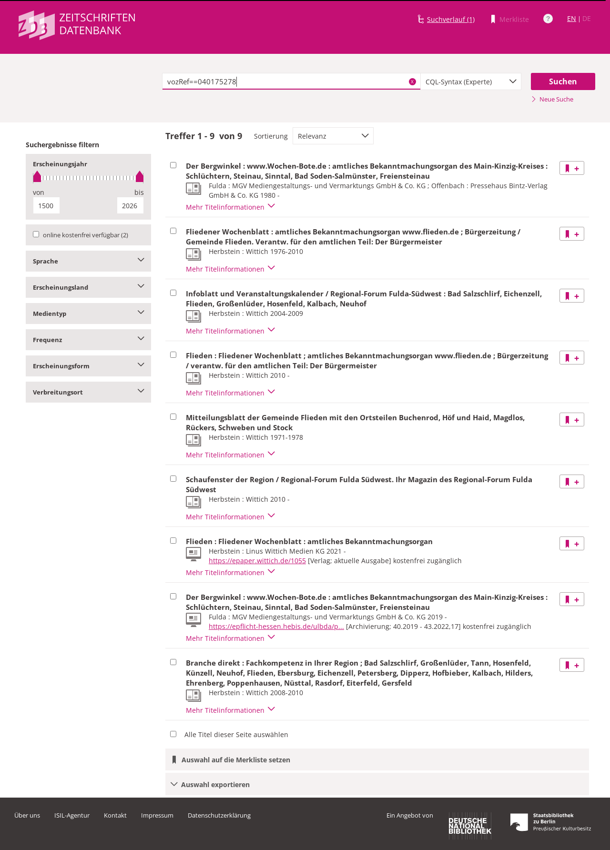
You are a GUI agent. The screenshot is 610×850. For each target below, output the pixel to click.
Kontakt (115, 815)
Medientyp (88, 313)
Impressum (157, 815)
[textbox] (291, 81)
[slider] (88, 178)
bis (139, 192)
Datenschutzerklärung (219, 815)
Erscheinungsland (88, 287)
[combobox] (470, 81)
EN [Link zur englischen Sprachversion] (571, 18)
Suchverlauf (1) (451, 19)
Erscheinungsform (88, 366)
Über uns (27, 815)
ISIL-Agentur (72, 815)
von (38, 192)
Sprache (88, 261)
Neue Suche (552, 99)
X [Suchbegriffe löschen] (412, 81)
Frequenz (88, 339)
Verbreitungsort (88, 392)
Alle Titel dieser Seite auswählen (236, 734)
